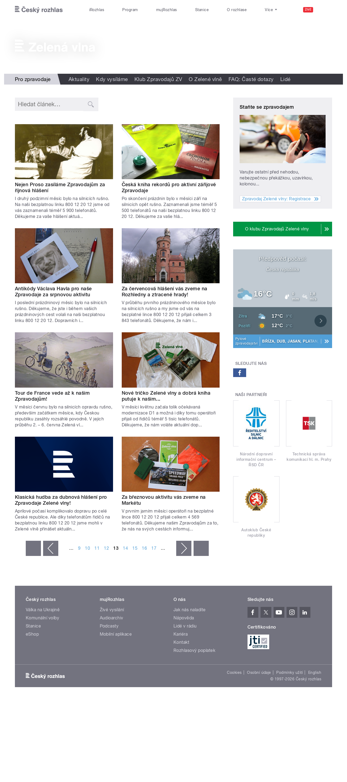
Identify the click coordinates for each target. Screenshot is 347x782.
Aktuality (79, 79)
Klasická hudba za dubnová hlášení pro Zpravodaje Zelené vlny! (61, 500)
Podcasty (109, 626)
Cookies (234, 672)
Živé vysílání (112, 609)
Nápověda (184, 617)
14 (125, 548)
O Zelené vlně (205, 79)
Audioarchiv (111, 617)
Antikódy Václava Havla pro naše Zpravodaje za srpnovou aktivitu (53, 291)
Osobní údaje (259, 672)
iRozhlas (96, 10)
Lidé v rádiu (185, 626)
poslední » (201, 548)
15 (134, 548)
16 (144, 548)
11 (96, 548)
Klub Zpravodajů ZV (158, 79)
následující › (183, 548)
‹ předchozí (50, 548)
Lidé (285, 79)
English (314, 672)
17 (153, 548)
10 (87, 548)
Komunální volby (42, 617)
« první (33, 548)
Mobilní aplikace (116, 634)
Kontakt (181, 642)
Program (130, 10)
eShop (32, 634)
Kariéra (181, 634)
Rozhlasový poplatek (194, 650)
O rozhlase (237, 10)
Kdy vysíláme (112, 79)
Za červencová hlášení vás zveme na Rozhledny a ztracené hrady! (164, 291)
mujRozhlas (166, 10)
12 (106, 548)
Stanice (202, 10)
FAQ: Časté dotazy (251, 79)
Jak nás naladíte (190, 609)
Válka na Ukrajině (43, 609)
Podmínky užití (289, 672)
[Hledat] (324, 10)
